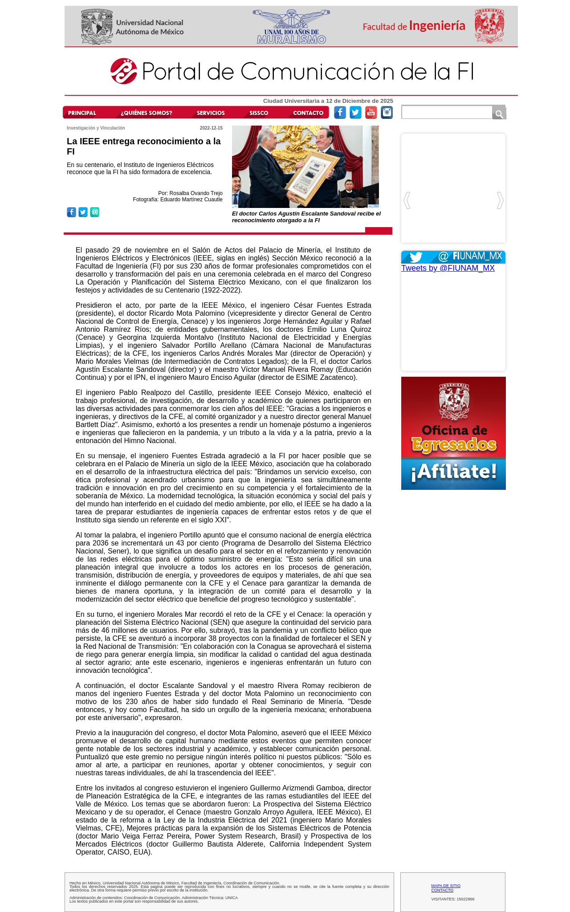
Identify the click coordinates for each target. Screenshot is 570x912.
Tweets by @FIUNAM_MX (448, 268)
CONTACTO (443, 890)
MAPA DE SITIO (446, 886)
